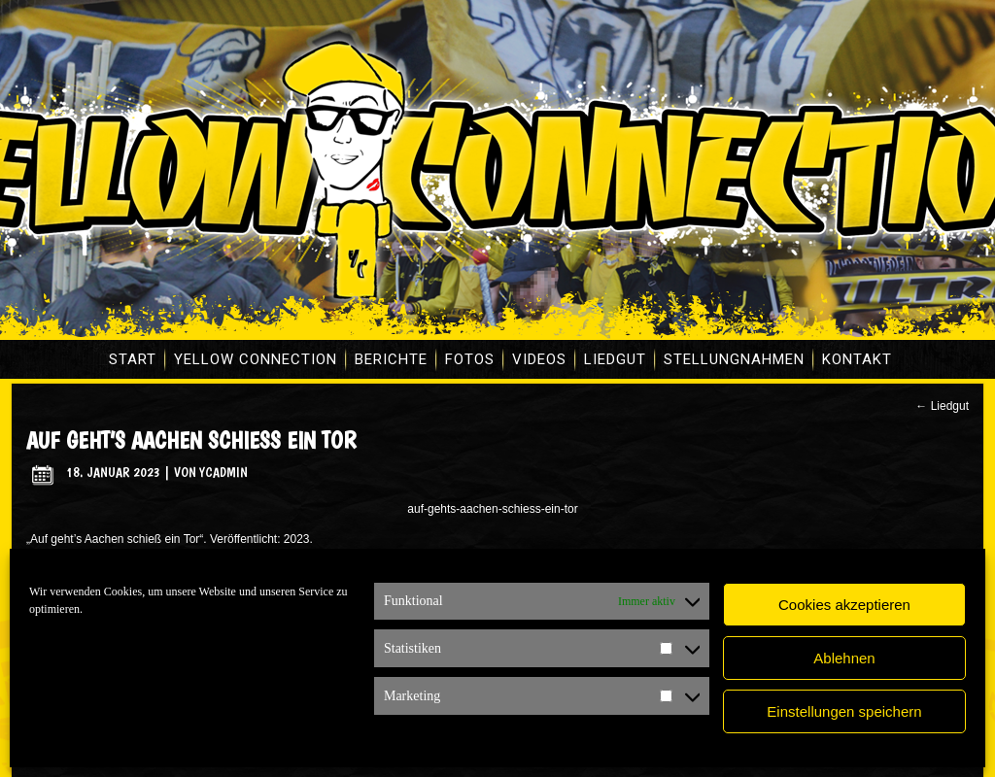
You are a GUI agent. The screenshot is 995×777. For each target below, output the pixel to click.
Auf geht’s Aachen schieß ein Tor (191, 440)
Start (132, 359)
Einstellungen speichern (844, 711)
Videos (539, 359)
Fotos (470, 359)
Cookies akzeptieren (844, 604)
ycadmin (223, 472)
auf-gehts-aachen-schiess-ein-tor (492, 509)
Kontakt (857, 359)
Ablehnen (844, 658)
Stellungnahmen (734, 359)
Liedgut (615, 359)
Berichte (391, 359)
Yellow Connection (255, 359)
